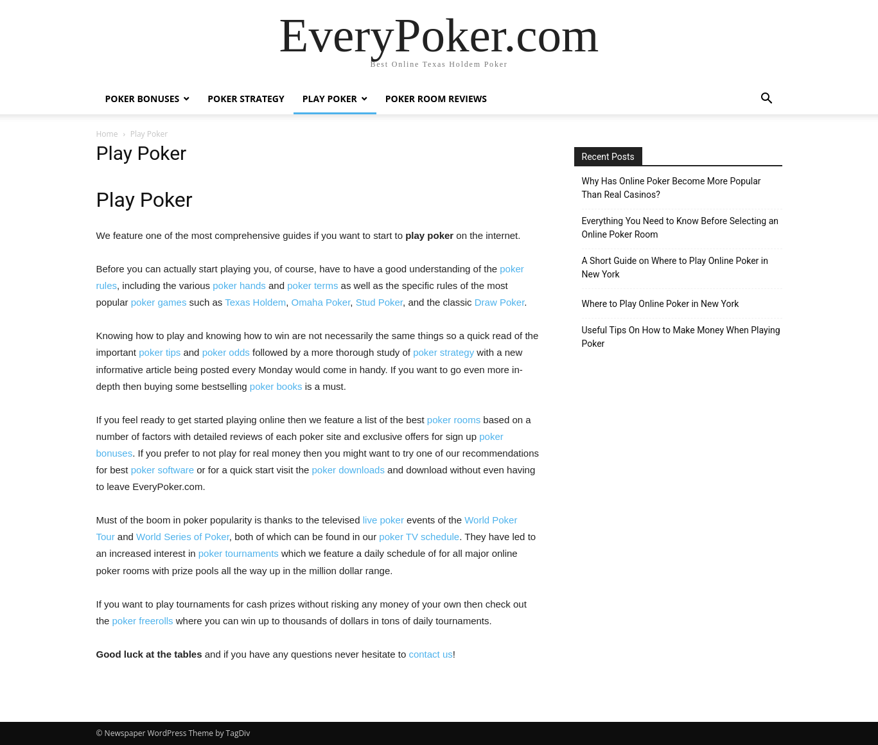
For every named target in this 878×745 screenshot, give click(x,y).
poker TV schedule (419, 536)
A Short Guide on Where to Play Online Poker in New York (675, 267)
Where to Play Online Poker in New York (660, 304)
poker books (276, 386)
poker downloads (348, 469)
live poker (383, 519)
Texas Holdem (255, 302)
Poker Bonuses (142, 98)
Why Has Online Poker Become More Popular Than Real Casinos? (671, 188)
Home (107, 133)
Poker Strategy (246, 98)
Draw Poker (500, 302)
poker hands (239, 285)
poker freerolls (142, 620)
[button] (766, 100)
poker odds (226, 352)
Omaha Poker (321, 302)
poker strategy (443, 352)
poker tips (159, 352)
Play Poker (330, 98)
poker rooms (453, 419)
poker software (162, 469)
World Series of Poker (182, 536)
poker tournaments (238, 553)
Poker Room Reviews (436, 98)
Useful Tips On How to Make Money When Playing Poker (681, 337)
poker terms (312, 285)
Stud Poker (379, 302)
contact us (430, 654)
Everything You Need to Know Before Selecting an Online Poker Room (680, 228)
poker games (159, 302)
